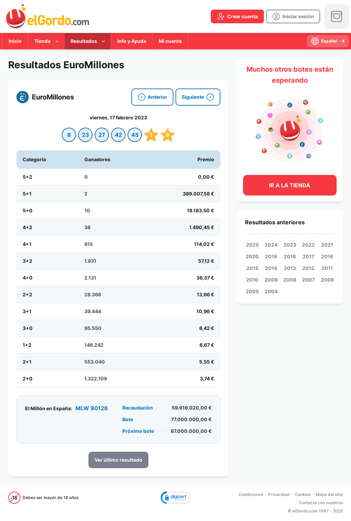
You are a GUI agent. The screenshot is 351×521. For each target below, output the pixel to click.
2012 (308, 268)
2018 (290, 256)
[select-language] (328, 41)
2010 (252, 280)
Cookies (303, 494)
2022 (308, 245)
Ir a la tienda (289, 185)
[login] (293, 16)
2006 (327, 280)
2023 (289, 245)
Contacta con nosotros (321, 502)
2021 (327, 245)
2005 (252, 291)
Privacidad (279, 494)
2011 (327, 268)
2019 (271, 256)
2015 (252, 268)
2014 (271, 268)
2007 (308, 280)
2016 (327, 256)
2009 (271, 280)
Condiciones (251, 494)
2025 (252, 245)
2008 (289, 280)
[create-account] (237, 16)
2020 (252, 256)
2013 (290, 268)
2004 (271, 291)
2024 (271, 245)
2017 (308, 256)
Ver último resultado (118, 460)
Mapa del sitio (329, 494)
